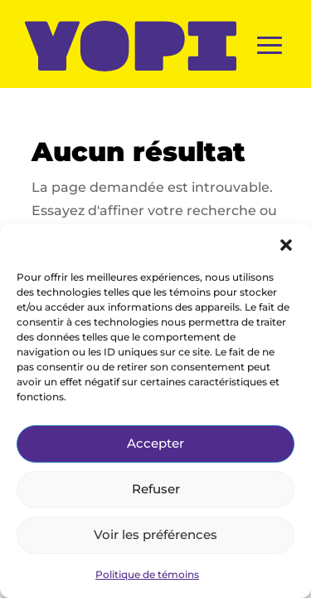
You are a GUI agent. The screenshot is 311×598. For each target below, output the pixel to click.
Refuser (156, 489)
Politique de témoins (147, 574)
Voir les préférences (155, 534)
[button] (286, 245)
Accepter (155, 443)
